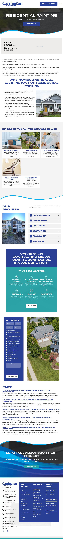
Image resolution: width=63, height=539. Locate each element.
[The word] (54, 44)
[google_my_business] (7, 531)
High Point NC (37, 495)
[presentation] (15, 371)
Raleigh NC (36, 497)
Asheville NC (36, 489)
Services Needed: (11, 330)
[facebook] (3, 531)
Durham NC (36, 492)
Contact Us (8, 506)
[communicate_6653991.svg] (46, 278)
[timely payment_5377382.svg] (16, 291)
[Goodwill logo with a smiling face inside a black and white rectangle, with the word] (40, 43)
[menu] (60, 3)
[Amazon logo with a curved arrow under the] (26, 43)
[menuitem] (26, 491)
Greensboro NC (37, 494)
